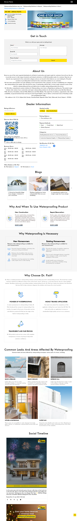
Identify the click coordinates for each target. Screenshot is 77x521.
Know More (19, 225)
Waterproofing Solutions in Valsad (17, 510)
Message (42, 45)
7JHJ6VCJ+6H (43, 145)
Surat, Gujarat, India (45, 147)
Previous (5, 187)
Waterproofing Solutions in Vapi (36, 510)
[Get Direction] (54, 146)
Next (71, 187)
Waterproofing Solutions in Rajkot (38, 508)
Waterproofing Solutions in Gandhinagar (37, 507)
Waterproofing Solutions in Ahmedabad (14, 507)
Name (12, 45)
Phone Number (14, 58)
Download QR (9, 139)
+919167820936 (11, 21)
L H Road (42, 110)
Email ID (12, 51)
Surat (32, 166)
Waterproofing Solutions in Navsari (18, 508)
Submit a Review (10, 113)
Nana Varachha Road (52, 110)
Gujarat (17, 166)
